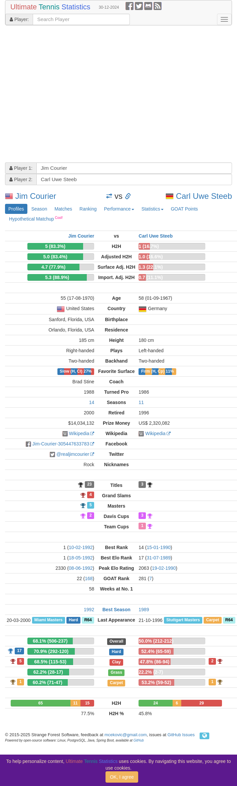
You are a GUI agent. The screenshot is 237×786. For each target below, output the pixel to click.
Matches (63, 209)
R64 (87, 620)
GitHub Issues (181, 734)
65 (40, 703)
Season (39, 209)
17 (19, 650)
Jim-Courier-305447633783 (60, 443)
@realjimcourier (72, 454)
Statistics (153, 209)
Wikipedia (79, 433)
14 (91, 402)
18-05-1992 (81, 557)
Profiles (16, 209)
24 (155, 703)
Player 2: (20, 179)
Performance (119, 209)
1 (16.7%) (149, 246)
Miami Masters (48, 620)
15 (87, 703)
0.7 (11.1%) (151, 277)
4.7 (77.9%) (53, 267)
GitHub (139, 740)
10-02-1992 (81, 547)
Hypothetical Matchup (36, 219)
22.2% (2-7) (151, 672)
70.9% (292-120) (51, 651)
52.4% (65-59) (156, 651)
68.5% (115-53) (50, 661)
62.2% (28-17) (48, 672)
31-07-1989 (159, 557)
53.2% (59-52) (156, 682)
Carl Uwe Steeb (204, 196)
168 (88, 578)
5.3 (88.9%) (57, 277)
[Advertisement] (62, 94)
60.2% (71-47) (47, 682)
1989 (144, 609)
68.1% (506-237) (50, 641)
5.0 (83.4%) (55, 256)
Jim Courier (35, 196)
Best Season (116, 609)
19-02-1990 (164, 568)
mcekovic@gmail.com (125, 734)
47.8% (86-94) (155, 661)
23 (89, 484)
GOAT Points (184, 209)
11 (141, 402)
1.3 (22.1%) (151, 267)
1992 (89, 609)
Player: (19, 19)
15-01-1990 (159, 547)
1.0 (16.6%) (151, 256)
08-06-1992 (81, 568)
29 (201, 703)
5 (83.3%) (55, 246)
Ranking (87, 209)
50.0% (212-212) (156, 641)
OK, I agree (122, 777)
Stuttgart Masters (183, 620)
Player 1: (20, 168)
